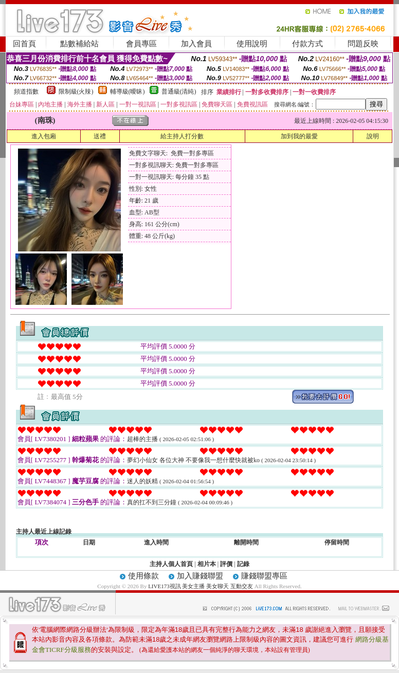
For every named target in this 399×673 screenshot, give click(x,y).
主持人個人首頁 (171, 564)
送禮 (100, 136)
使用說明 (252, 44)
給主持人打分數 (182, 136)
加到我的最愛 (299, 136)
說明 (373, 136)
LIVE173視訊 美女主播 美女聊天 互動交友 (200, 586)
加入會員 (196, 44)
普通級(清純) (178, 91)
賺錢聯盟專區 (264, 576)
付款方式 (307, 44)
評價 (226, 564)
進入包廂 (43, 136)
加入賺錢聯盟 (200, 576)
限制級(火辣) (76, 91)
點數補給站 (79, 44)
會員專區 (141, 44)
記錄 (243, 564)
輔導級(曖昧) (127, 91)
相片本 (206, 564)
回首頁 (24, 44)
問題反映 (363, 44)
